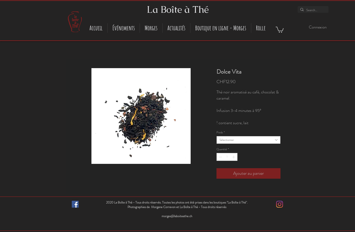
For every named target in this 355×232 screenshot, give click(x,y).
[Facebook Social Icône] (75, 204)
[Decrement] (220, 157)
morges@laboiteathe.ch (177, 216)
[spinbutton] (226, 157)
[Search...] (312, 10)
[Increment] (234, 157)
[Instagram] (279, 204)
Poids (220, 132)
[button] (280, 29)
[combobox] (248, 140)
